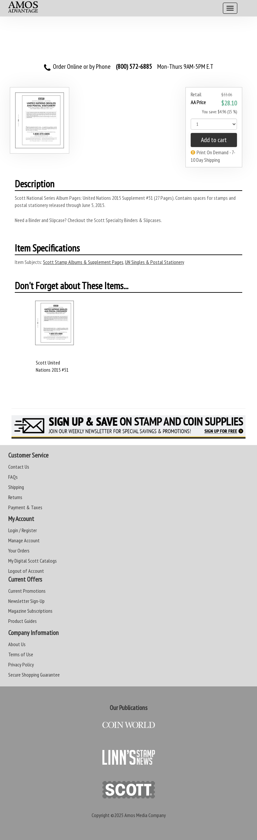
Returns (15, 497)
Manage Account (24, 540)
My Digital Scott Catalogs (32, 560)
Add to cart (214, 140)
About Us (17, 644)
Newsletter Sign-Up (26, 601)
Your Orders (19, 550)
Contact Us (18, 466)
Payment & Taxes (25, 507)
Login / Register (22, 530)
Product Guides (22, 621)
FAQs (13, 477)
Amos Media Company (145, 815)
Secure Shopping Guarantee (34, 674)
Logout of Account (26, 571)
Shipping (16, 487)
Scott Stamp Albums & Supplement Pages (83, 262)
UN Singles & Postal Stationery (154, 262)
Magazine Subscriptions (30, 610)
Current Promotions (27, 591)
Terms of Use (20, 654)
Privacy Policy (21, 664)
